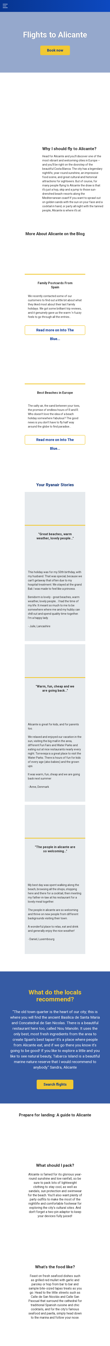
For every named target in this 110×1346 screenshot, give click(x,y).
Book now (55, 50)
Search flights (55, 1009)
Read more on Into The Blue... (55, 331)
